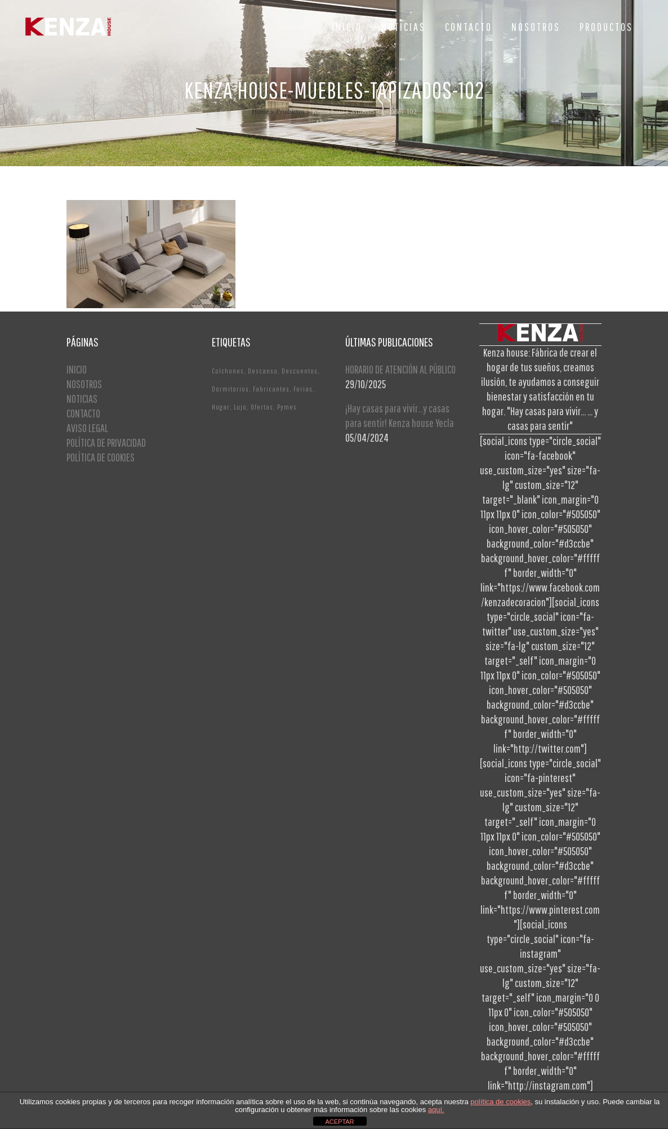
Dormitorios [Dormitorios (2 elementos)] (230, 389)
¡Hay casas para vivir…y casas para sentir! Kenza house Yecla (399, 415)
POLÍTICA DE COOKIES (100, 457)
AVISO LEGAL (87, 427)
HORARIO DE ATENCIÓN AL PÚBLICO (400, 369)
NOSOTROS (84, 383)
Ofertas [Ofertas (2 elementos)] (262, 407)
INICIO (76, 369)
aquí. (436, 1109)
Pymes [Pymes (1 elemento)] (287, 407)
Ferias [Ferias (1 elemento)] (303, 389)
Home (260, 112)
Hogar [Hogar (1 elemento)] (221, 407)
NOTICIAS (81, 398)
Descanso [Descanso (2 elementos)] (263, 371)
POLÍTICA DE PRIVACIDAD (106, 442)
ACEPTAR (339, 1121)
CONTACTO (83, 413)
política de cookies (500, 1101)
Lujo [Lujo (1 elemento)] (240, 407)
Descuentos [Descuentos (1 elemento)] (300, 371)
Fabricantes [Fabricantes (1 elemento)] (271, 389)
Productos (290, 112)
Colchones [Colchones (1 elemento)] (228, 371)
